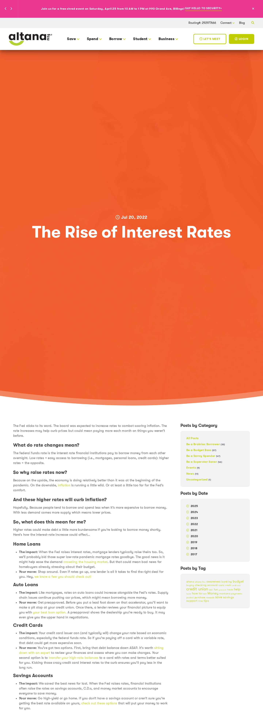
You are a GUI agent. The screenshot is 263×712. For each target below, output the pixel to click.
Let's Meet (209, 39)
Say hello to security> (203, 8)
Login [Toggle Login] (241, 39)
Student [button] (140, 39)
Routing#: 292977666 (202, 23)
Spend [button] (92, 39)
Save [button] (71, 39)
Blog (242, 23)
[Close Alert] (257, 9)
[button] (5, 8)
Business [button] (166, 39)
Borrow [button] (115, 39)
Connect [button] (226, 23)
